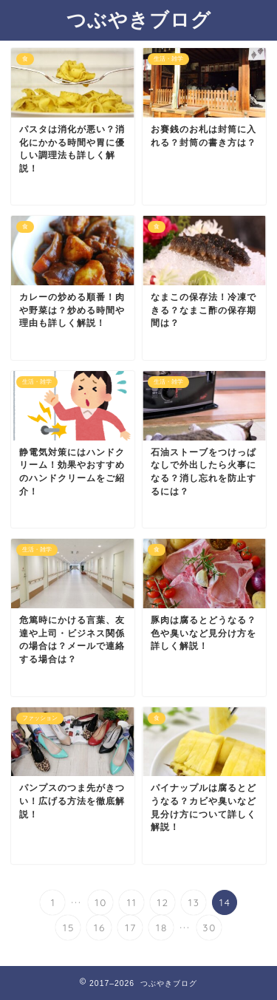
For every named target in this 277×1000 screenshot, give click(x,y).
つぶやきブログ (138, 19)
